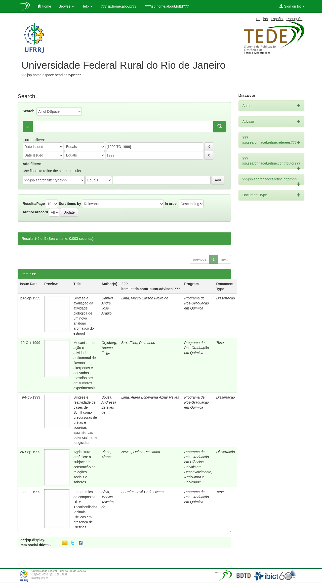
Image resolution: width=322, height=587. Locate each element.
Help (87, 6)
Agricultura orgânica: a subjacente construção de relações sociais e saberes (84, 467)
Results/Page (34, 204)
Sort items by (70, 204)
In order (171, 204)
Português (294, 19)
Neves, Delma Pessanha (140, 452)
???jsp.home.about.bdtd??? (166, 6)
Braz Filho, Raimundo (138, 343)
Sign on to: (291, 6)
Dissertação (225, 298)
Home (44, 6)
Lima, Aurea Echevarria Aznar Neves (150, 397)
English (262, 19)
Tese (220, 343)
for (28, 127)
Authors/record (35, 212)
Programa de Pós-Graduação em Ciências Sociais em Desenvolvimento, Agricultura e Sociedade (198, 467)
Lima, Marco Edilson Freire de (144, 298)
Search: (29, 111)
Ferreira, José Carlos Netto (142, 492)
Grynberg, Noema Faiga (109, 348)
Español (277, 19)
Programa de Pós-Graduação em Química (196, 303)
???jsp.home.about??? (118, 6)
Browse (66, 6)
